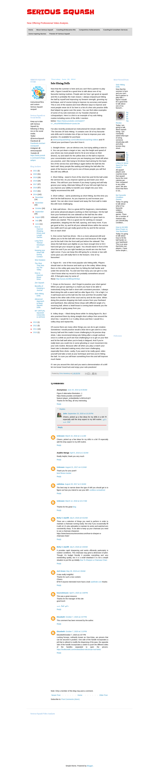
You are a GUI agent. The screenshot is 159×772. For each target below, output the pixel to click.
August (38, 217)
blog (74, 507)
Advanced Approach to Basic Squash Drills (39, 303)
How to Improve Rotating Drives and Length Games (40, 232)
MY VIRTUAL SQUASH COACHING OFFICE (40, 314)
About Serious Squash (44, 30)
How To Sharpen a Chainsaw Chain (93, 560)
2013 (35, 322)
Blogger (90, 766)
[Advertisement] (79, 56)
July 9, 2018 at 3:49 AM (79, 547)
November (39, 203)
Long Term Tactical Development (39, 244)
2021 (35, 171)
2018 (35, 181)
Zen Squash (39, 283)
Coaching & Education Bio (66, 30)
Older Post (103, 695)
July (37, 220)
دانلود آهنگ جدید (63, 606)
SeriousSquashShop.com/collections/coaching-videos (75, 140)
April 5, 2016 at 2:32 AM (79, 453)
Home (30, 30)
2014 (35, 194)
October (38, 208)
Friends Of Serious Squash (59, 34)
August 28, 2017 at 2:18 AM (75, 484)
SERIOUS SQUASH (60, 12)
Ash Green (61, 571)
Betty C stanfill (63, 518)
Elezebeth (61, 617)
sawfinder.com (96, 582)
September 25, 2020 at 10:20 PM (80, 414)
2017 (35, 184)
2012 (35, 326)
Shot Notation (40, 260)
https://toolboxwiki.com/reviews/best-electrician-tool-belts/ (79, 649)
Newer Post (55, 695)
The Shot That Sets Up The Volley (39, 266)
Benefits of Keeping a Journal (39, 288)
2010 (35, 332)
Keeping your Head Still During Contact (40, 253)
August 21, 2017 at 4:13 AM (76, 467)
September (39, 212)
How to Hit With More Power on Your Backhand (122, 229)
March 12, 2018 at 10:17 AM (76, 501)
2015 (35, 191)
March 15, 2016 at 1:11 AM (75, 436)
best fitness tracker (64, 473)
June (37, 224)
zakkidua (60, 484)
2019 (35, 177)
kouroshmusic (63, 593)
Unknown (61, 436)
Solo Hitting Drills (39, 295)
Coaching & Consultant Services (115, 30)
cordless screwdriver (97, 490)
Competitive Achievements (89, 30)
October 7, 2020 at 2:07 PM (76, 617)
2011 (35, 329)
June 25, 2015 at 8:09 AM (77, 390)
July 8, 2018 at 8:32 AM (79, 518)
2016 (35, 188)
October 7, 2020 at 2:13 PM (76, 631)
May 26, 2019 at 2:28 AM (75, 571)
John (65, 414)
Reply (59, 404)
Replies (62, 409)
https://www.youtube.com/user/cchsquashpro (37, 157)
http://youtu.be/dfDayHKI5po (68, 279)
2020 (35, 174)
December (39, 197)
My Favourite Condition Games (121, 197)
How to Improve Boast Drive (39, 276)
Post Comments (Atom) (70, 699)
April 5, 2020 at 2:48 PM (78, 593)
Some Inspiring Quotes (37, 34)
